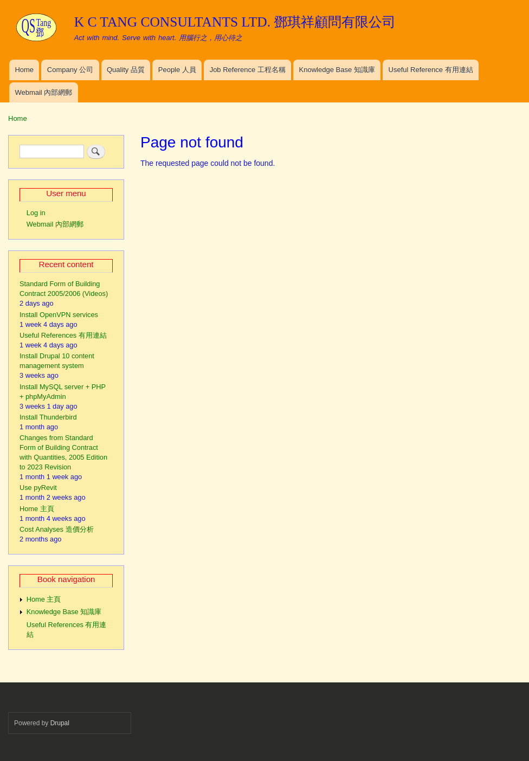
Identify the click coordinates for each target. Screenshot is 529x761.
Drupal (59, 723)
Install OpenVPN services (59, 315)
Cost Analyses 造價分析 (57, 529)
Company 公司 (70, 70)
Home (24, 70)
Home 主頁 (37, 509)
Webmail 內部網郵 (43, 92)
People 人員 (177, 70)
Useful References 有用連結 (63, 335)
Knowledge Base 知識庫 (337, 70)
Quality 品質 (126, 70)
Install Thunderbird (48, 417)
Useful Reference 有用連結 (431, 70)
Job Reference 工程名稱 (248, 70)
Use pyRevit (38, 487)
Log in (36, 213)
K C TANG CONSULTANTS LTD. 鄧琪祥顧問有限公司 (235, 22)
